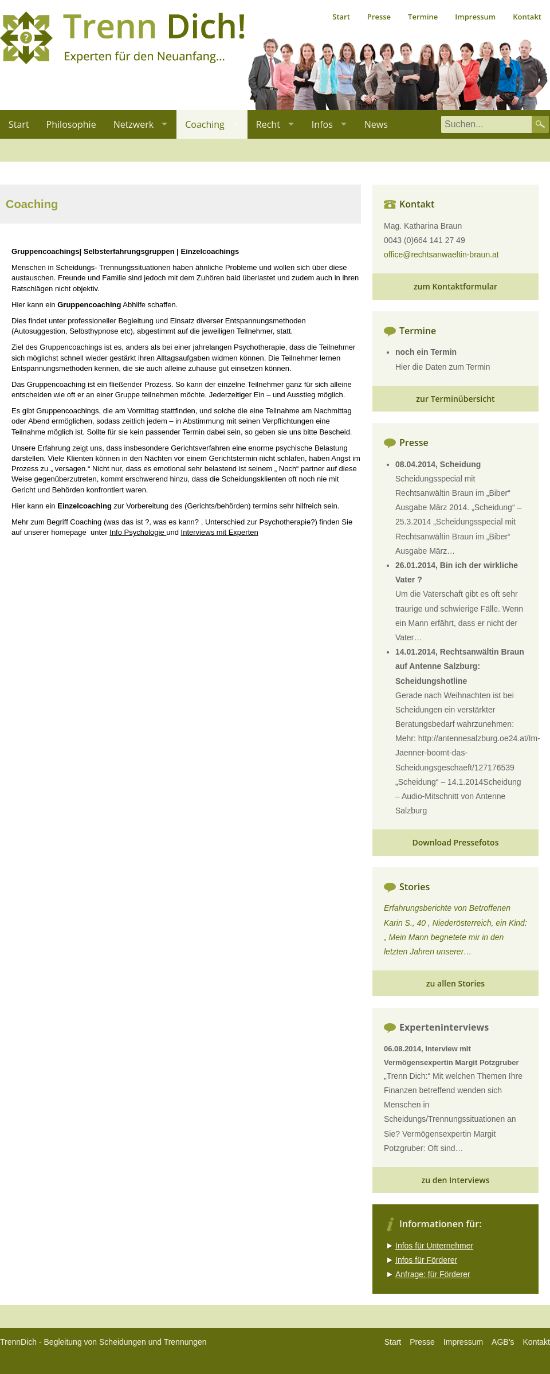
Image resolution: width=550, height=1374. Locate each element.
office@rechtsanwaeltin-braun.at (441, 254)
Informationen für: (440, 1224)
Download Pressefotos (455, 842)
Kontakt (527, 16)
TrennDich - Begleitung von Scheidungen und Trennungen (103, 1341)
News (376, 124)
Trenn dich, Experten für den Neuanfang (122, 37)
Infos (322, 124)
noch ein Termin (426, 352)
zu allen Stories (455, 983)
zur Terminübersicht (455, 398)
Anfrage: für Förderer (432, 1274)
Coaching (205, 124)
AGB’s (503, 1341)
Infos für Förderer (426, 1260)
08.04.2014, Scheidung (438, 464)
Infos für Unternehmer (434, 1245)
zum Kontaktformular (455, 286)
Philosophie (71, 124)
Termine (423, 16)
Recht (268, 124)
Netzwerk (133, 124)
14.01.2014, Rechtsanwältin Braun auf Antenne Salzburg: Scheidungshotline (459, 666)
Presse (379, 16)
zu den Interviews (455, 1180)
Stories (414, 886)
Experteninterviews (444, 1027)
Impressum (475, 16)
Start (341, 16)
